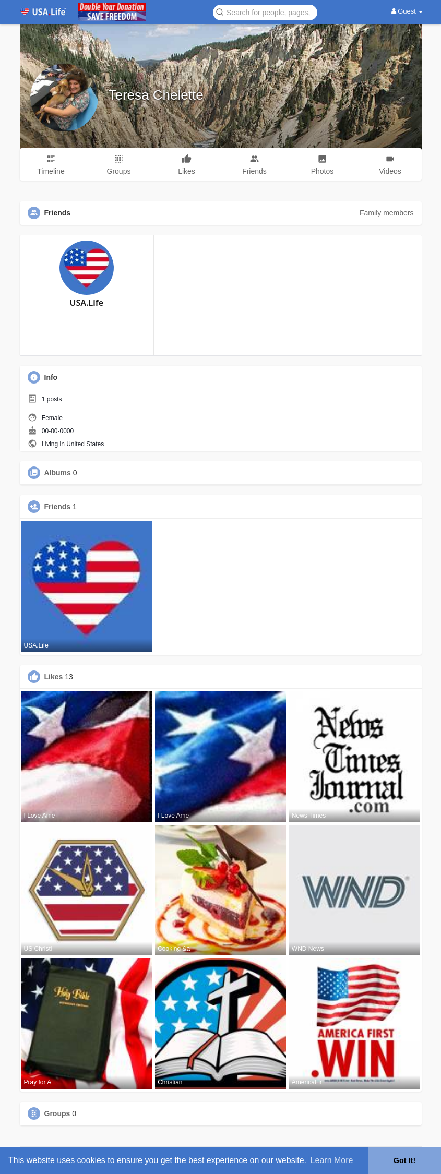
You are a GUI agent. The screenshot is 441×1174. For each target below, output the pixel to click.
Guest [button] (407, 11)
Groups (57, 1113)
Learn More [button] (332, 1160)
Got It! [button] (404, 1160)
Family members (386, 213)
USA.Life (86, 302)
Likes (53, 677)
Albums (57, 473)
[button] (265, 11)
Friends (57, 506)
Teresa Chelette (156, 95)
